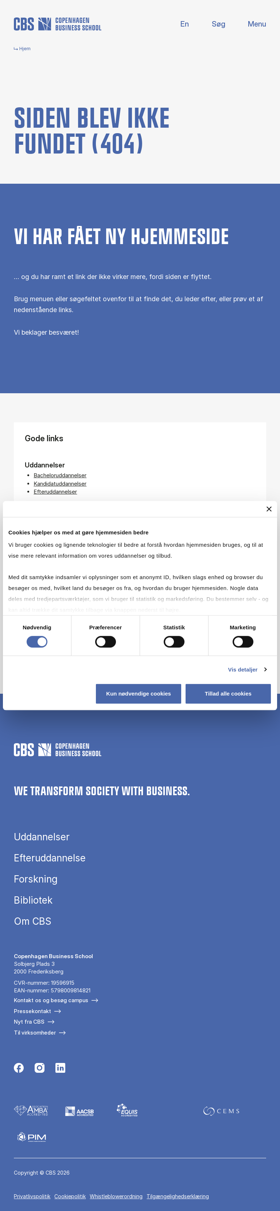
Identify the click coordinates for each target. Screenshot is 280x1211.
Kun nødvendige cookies (138, 693)
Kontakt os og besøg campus (51, 1000)
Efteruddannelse (50, 858)
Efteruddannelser (55, 491)
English (179, 24)
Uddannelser (42, 837)
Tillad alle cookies (228, 693)
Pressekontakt (32, 1011)
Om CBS (32, 921)
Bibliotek (33, 900)
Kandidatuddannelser (60, 483)
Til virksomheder (35, 1032)
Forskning (36, 879)
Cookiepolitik (70, 1196)
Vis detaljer (243, 669)
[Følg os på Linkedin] (60, 1069)
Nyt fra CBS (29, 1021)
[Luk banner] (269, 508)
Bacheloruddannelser (60, 475)
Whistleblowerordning (116, 1196)
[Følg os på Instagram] (39, 1069)
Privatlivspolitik (32, 1196)
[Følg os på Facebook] (19, 1069)
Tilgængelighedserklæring (178, 1196)
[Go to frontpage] (57, 24)
